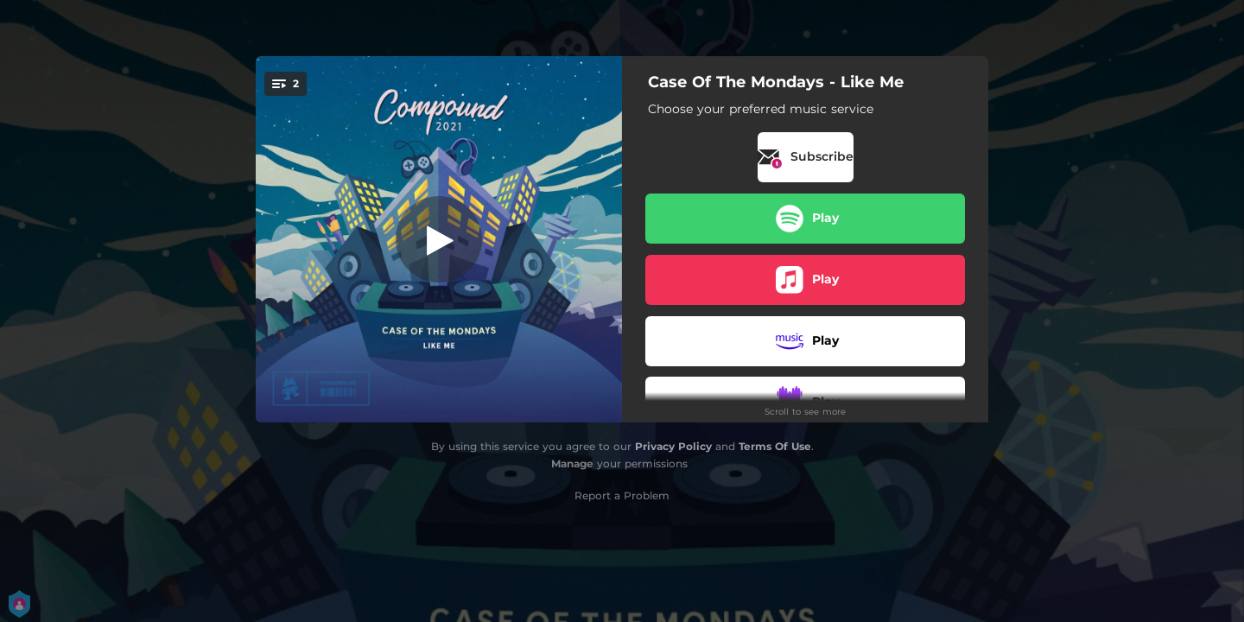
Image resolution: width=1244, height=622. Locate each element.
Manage (572, 463)
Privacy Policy (673, 446)
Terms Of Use (775, 446)
